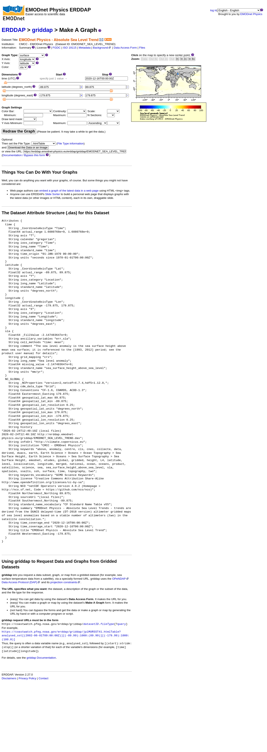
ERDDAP (13, 30)
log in (213, 10)
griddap (42, 30)
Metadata (85, 47)
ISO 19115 (69, 47)
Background (102, 47)
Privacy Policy (27, 678)
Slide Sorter (52, 194)
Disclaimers (9, 678)
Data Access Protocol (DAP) (21, 582)
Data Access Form (125, 47)
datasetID (91, 624)
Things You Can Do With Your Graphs (39, 172)
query (121, 624)
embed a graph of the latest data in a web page (68, 190)
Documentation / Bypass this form (24, 155)
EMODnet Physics (251, 14)
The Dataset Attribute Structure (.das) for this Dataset (55, 213)
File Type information (70, 143)
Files (142, 47)
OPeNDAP (120, 578)
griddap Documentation (41, 657)
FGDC (57, 47)
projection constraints (65, 582)
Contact (43, 678)
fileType (107, 624)
